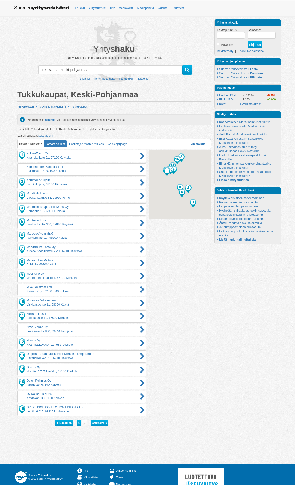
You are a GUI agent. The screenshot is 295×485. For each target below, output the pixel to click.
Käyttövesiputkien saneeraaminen (241, 198)
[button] (181, 157)
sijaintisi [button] (50, 119)
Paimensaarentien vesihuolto (238, 202)
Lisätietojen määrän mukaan (86, 144)
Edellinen (64, 423)
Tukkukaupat (79, 106)
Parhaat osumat (55, 144)
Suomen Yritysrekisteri (238, 69)
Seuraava (99, 423)
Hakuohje (142, 78)
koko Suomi (45, 135)
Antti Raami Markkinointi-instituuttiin (243, 134)
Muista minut (227, 45)
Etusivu (80, 8)
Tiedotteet (177, 8)
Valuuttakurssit (251, 104)
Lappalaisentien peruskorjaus (238, 206)
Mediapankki (145, 8)
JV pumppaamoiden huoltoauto (240, 227)
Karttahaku (126, 78)
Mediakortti (126, 8)
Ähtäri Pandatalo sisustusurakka (240, 223)
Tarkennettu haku (104, 78)
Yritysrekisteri (25, 106)
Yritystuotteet (97, 8)
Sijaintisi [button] (85, 78)
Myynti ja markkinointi (52, 106)
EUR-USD (226, 99)
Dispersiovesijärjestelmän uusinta (241, 218)
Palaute (163, 8)
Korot (222, 104)
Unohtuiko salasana (250, 51)
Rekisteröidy (225, 51)
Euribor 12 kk (228, 95)
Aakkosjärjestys (117, 144)
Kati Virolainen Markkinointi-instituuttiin (244, 122)
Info (112, 8)
